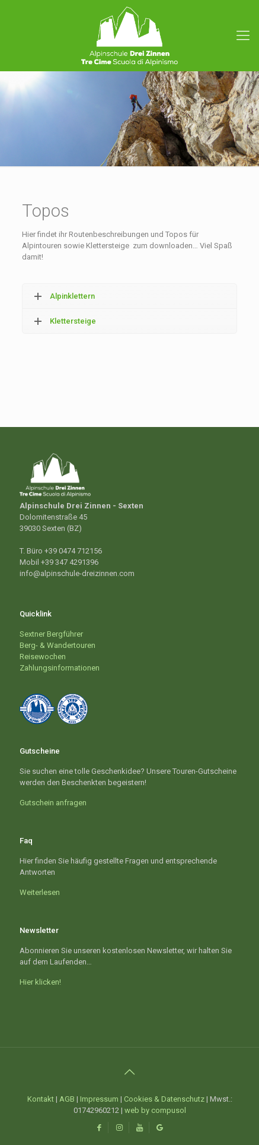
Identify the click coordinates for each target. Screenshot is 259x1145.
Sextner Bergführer (51, 634)
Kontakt (40, 1099)
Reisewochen (43, 656)
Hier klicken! (40, 982)
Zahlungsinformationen (60, 667)
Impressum (99, 1099)
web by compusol (155, 1110)
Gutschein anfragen (53, 802)
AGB (67, 1099)
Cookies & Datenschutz (164, 1099)
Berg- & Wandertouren (57, 645)
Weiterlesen (40, 892)
